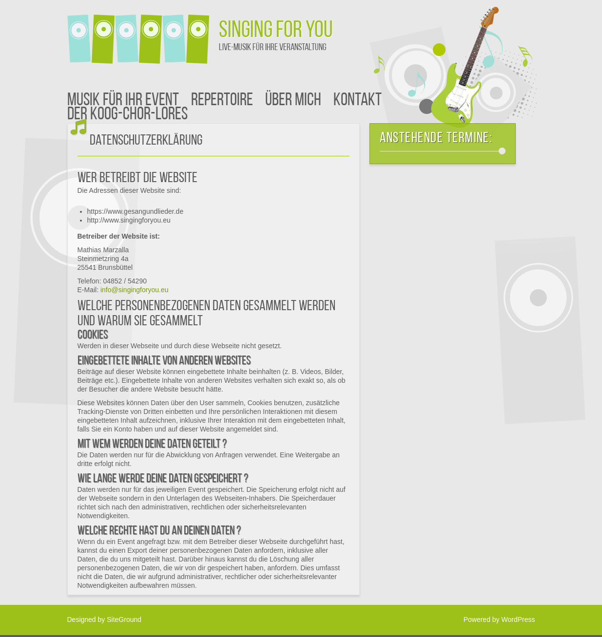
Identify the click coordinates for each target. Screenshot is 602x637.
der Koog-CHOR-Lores (127, 115)
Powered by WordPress (499, 619)
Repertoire (222, 101)
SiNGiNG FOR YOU (276, 31)
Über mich (293, 101)
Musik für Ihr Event (123, 101)
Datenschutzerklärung (146, 141)
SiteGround (124, 619)
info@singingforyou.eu (134, 290)
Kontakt (357, 101)
